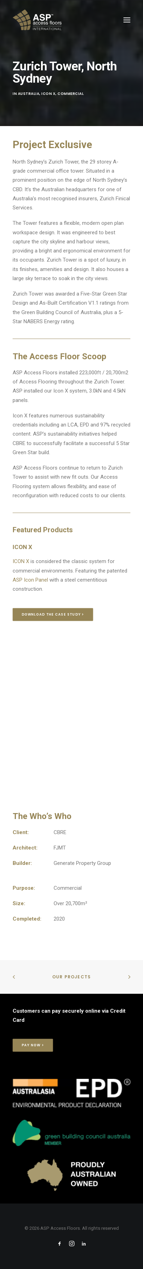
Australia (29, 93)
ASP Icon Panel (30, 580)
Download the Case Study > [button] (53, 614)
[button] (127, 20)
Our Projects (71, 977)
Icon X (48, 93)
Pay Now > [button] (33, 1045)
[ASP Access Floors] (69, 19)
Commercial (70, 93)
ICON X (21, 561)
